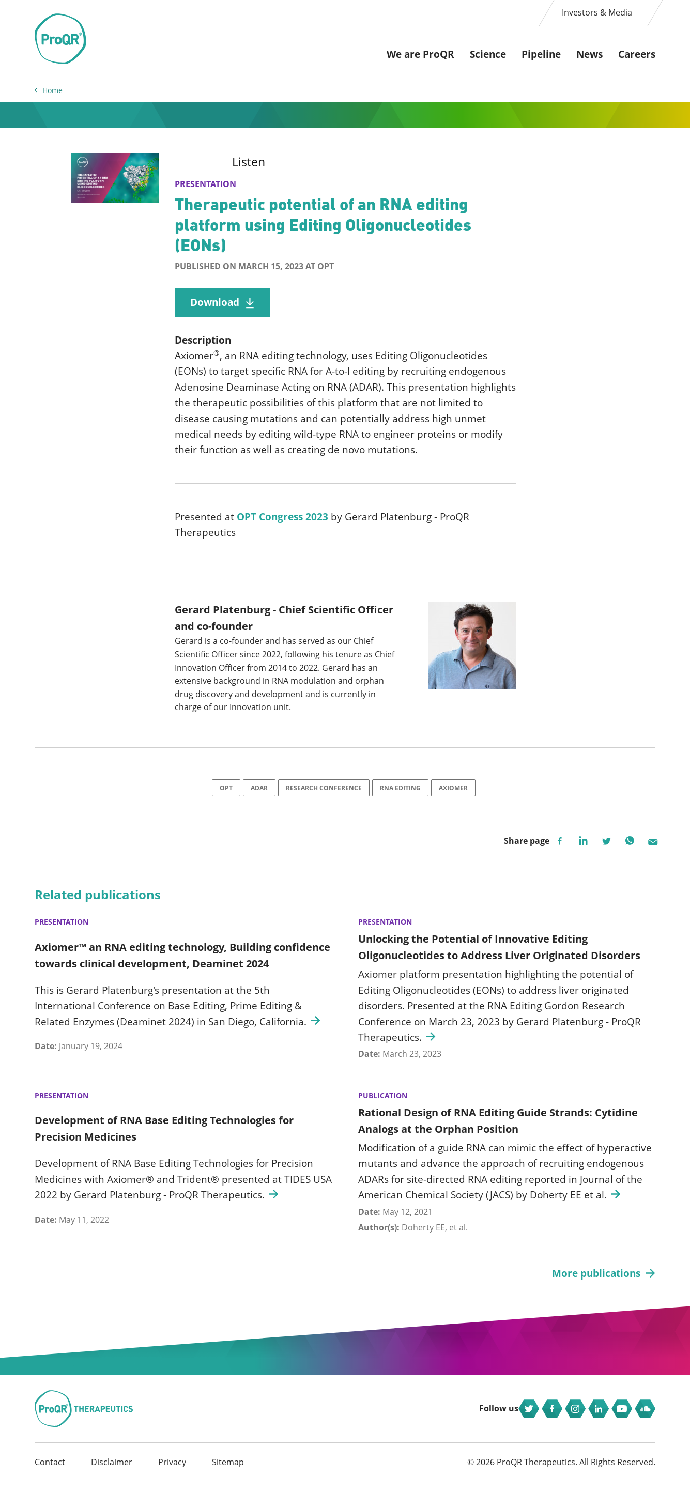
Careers (636, 54)
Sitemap (228, 1472)
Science (488, 54)
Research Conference (324, 791)
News (589, 54)
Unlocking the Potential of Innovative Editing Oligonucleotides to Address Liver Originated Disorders (499, 951)
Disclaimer (111, 1472)
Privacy (172, 1472)
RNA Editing (400, 791)
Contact (50, 1472)
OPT (226, 791)
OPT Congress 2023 (282, 520)
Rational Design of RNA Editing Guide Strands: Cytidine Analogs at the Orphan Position (498, 1125)
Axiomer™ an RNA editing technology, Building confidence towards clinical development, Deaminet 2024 (182, 959)
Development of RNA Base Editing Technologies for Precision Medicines (164, 1133)
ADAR (259, 791)
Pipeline (541, 54)
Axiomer (194, 357)
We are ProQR (420, 54)
